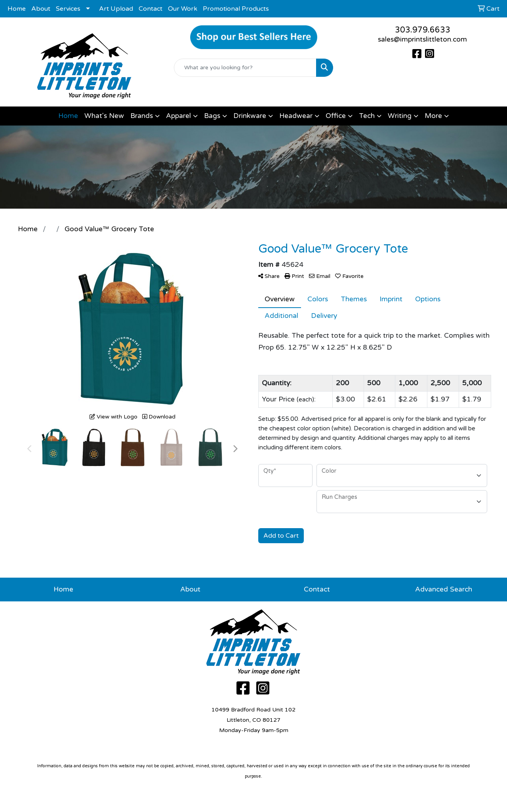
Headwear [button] (296, 116)
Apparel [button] (178, 116)
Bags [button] (212, 116)
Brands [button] (141, 116)
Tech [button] (367, 116)
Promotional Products (236, 9)
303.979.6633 (422, 30)
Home (17, 9)
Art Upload (116, 9)
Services (68, 9)
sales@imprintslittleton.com (422, 39)
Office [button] (336, 116)
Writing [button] (400, 116)
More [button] (433, 116)
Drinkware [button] (249, 116)
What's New (104, 116)
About (40, 9)
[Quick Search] (245, 68)
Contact (150, 9)
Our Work (182, 9)
